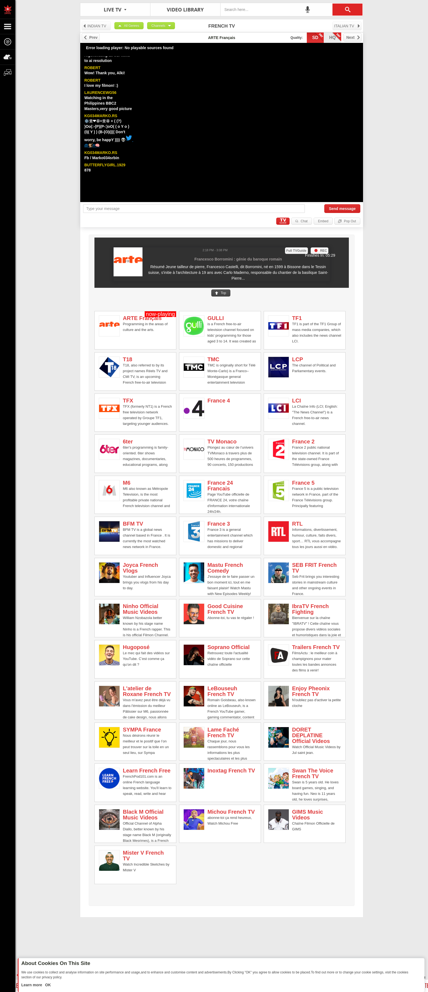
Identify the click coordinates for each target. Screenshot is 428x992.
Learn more (32, 985)
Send (342, 208)
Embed (323, 221)
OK (47, 985)
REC (323, 251)
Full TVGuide (296, 251)
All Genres (131, 26)
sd (318, 37)
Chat (304, 221)
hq (335, 37)
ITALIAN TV (347, 26)
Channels (158, 26)
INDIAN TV (94, 26)
